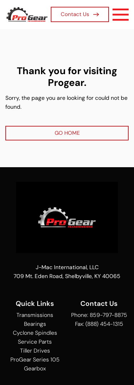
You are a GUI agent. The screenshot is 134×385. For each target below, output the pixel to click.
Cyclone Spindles (35, 333)
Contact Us (80, 14)
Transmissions (34, 315)
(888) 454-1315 (104, 324)
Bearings (35, 324)
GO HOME (67, 133)
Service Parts (35, 341)
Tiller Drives (35, 350)
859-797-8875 (108, 315)
